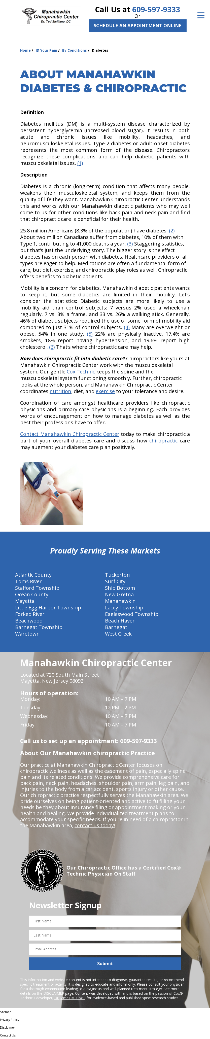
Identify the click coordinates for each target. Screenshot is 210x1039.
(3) (130, 243)
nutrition (60, 391)
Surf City (115, 581)
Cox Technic (81, 371)
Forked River (30, 614)
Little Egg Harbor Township (48, 607)
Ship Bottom (120, 587)
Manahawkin (120, 601)
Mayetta (24, 601)
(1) (80, 163)
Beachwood (29, 620)
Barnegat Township (38, 627)
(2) (172, 230)
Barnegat (116, 627)
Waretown (27, 633)
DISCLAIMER (53, 993)
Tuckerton (117, 574)
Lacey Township (124, 607)
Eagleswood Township (131, 614)
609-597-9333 (156, 9)
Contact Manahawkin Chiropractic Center (69, 434)
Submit (105, 963)
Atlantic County (33, 574)
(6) (52, 346)
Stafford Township (37, 587)
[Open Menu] (201, 15)
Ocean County (31, 594)
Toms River (28, 581)
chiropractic (163, 440)
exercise (105, 391)
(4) (127, 327)
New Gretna (119, 594)
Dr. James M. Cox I (69, 997)
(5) (90, 333)
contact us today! (95, 825)
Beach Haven (120, 620)
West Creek (118, 633)
